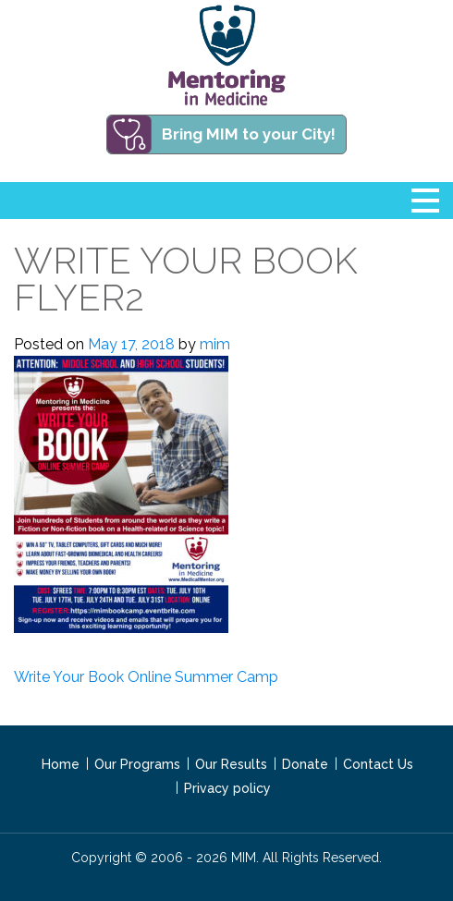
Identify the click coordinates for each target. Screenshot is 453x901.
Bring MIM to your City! (249, 134)
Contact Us (378, 764)
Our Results (231, 764)
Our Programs (137, 764)
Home (61, 764)
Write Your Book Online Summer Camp (146, 677)
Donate (305, 764)
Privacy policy (227, 788)
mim (215, 344)
